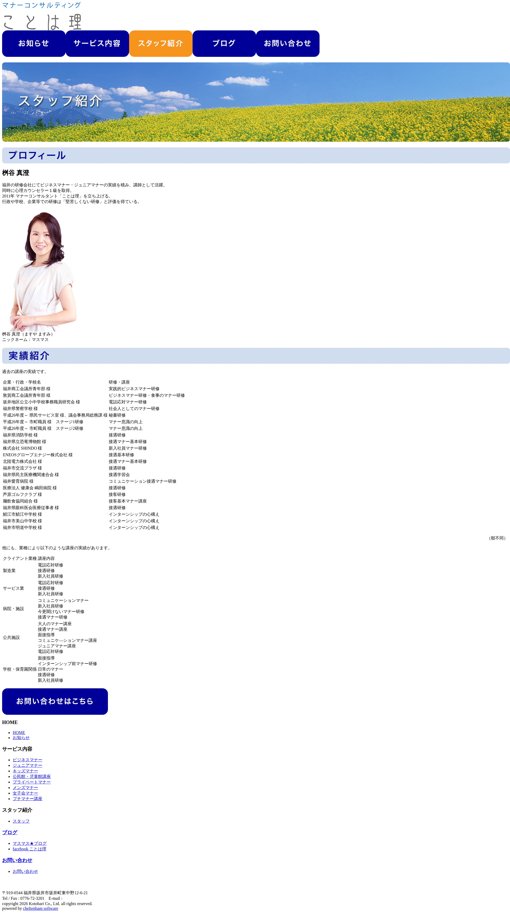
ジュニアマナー (27, 765)
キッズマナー (25, 771)
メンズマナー (25, 787)
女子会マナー (25, 793)
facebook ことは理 (29, 849)
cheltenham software (40, 908)
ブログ (9, 832)
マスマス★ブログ (30, 843)
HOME (19, 732)
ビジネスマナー (27, 760)
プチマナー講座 (27, 798)
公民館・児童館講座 (32, 776)
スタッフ (21, 821)
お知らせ (21, 737)
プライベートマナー (32, 782)
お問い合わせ (17, 860)
